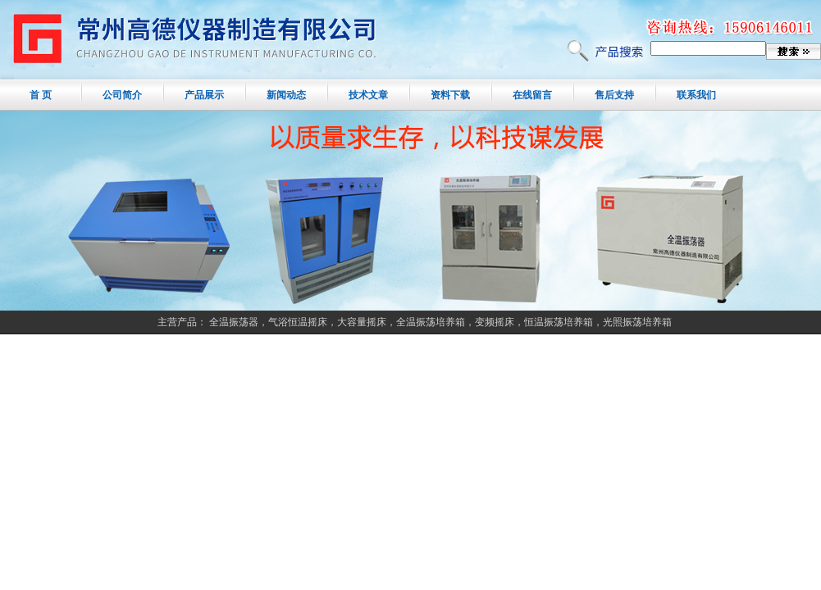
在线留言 (532, 95)
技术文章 (368, 95)
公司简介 (122, 95)
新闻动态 (286, 95)
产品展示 (204, 95)
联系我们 (696, 95)
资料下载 (450, 95)
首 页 (41, 95)
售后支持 (614, 95)
